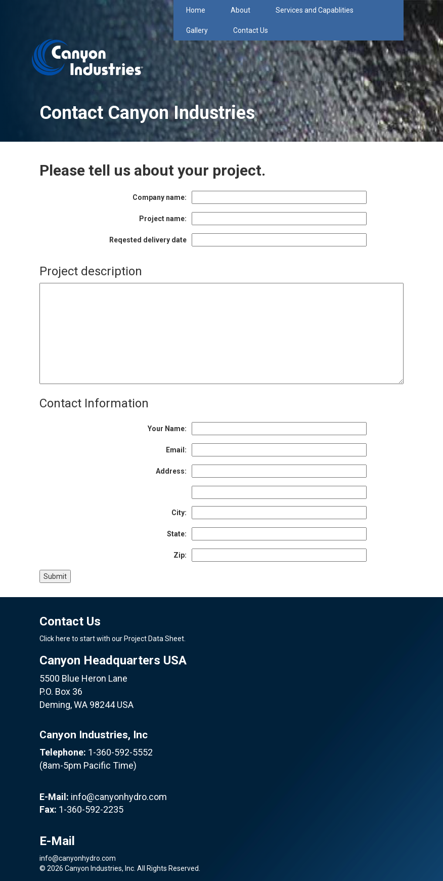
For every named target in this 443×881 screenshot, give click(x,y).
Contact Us (250, 30)
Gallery (197, 30)
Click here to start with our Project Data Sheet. (112, 639)
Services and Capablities (314, 10)
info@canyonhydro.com (119, 796)
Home (195, 10)
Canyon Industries (87, 37)
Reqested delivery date (148, 240)
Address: (171, 471)
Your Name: (167, 429)
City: (179, 513)
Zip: (180, 555)
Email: (176, 450)
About (240, 10)
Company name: (159, 197)
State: (177, 534)
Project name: (163, 219)
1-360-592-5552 (120, 752)
